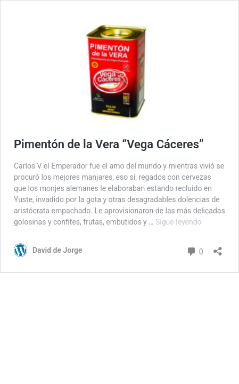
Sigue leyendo (178, 222)
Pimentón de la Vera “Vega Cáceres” (109, 144)
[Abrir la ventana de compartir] (217, 247)
